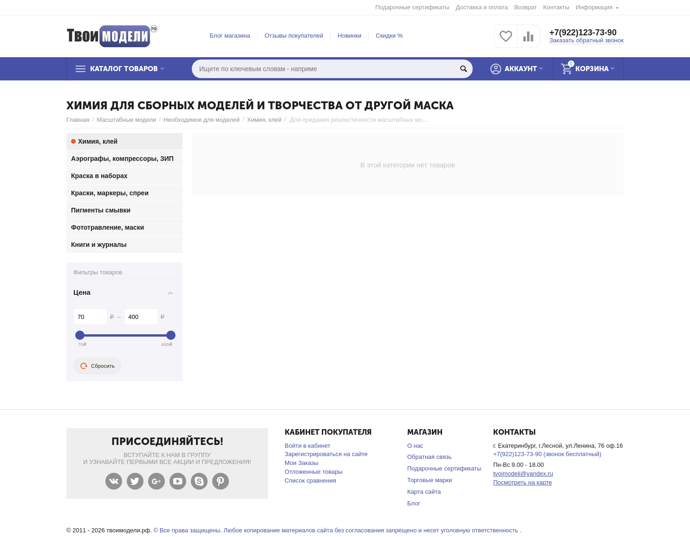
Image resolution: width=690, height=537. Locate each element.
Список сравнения (310, 480)
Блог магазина (230, 35)
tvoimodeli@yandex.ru (523, 473)
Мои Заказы (302, 462)
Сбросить (97, 366)
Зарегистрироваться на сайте (326, 454)
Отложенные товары (314, 471)
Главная (78, 119)
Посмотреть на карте (522, 482)
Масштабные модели (126, 119)
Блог (413, 503)
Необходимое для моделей (201, 119)
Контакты (556, 7)
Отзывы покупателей (294, 35)
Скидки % (389, 35)
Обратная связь (429, 456)
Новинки (349, 35)
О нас (415, 445)
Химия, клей (264, 119)
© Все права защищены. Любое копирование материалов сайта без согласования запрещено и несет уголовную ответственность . (337, 530)
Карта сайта (424, 491)
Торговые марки (429, 480)
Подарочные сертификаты (412, 7)
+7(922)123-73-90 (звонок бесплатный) (547, 454)
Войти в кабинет (307, 445)
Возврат (525, 7)
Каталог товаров (124, 69)
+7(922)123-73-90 (583, 32)
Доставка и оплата (482, 7)
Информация (594, 7)
